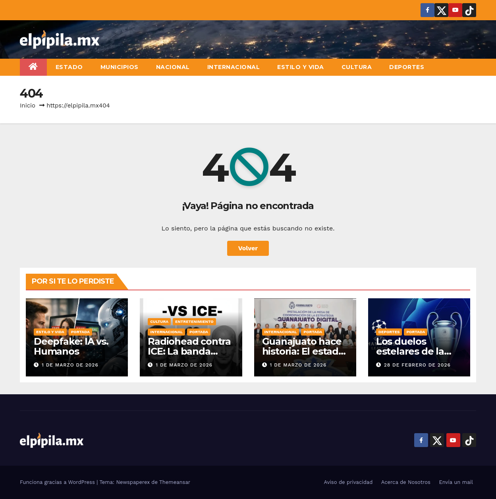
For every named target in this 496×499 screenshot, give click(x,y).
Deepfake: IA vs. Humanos (71, 346)
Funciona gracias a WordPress (58, 482)
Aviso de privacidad (348, 482)
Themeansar (174, 482)
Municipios (119, 67)
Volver (248, 248)
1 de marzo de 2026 (70, 365)
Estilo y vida (300, 67)
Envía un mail (456, 482)
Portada (80, 332)
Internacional (233, 67)
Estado (69, 67)
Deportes (406, 67)
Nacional (173, 67)
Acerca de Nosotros (405, 482)
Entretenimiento (194, 321)
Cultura (357, 67)
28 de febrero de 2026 (417, 365)
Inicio (27, 105)
